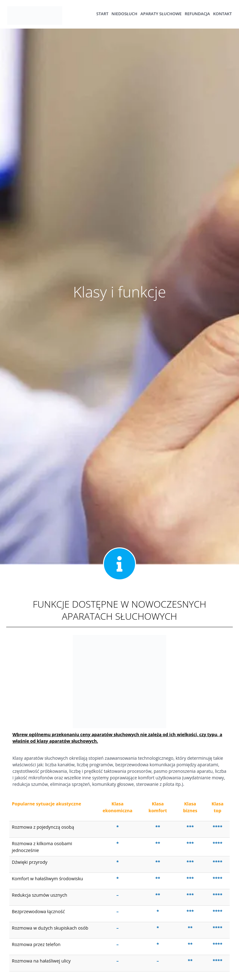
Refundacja (197, 14)
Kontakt (222, 14)
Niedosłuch (124, 14)
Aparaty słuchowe (160, 14)
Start (102, 14)
